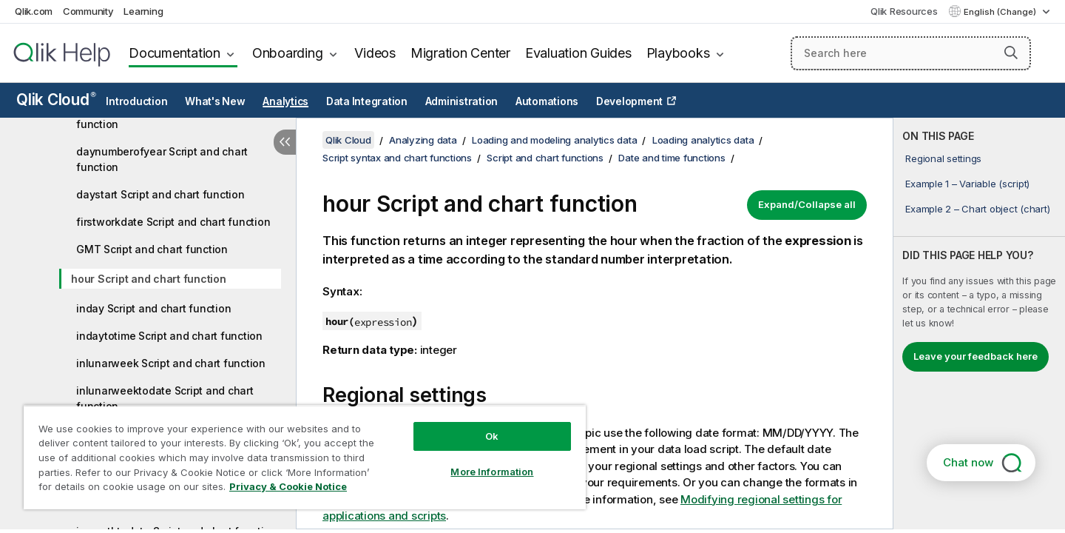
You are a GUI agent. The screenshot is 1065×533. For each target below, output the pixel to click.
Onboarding (287, 53)
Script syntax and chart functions (397, 158)
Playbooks (678, 53)
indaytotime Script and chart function (169, 335)
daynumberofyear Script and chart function (162, 159)
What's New (215, 101)
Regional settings (943, 158)
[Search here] (911, 53)
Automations (546, 101)
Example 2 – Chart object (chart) (977, 209)
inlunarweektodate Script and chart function (165, 398)
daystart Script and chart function (160, 194)
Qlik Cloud (56, 99)
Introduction (136, 101)
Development (629, 101)
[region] (305, 457)
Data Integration (367, 101)
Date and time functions (671, 158)
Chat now (968, 462)
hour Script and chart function (148, 278)
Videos (375, 53)
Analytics (285, 101)
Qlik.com (34, 11)
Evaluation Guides (578, 53)
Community (88, 11)
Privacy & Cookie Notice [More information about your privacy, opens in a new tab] (288, 486)
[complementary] (979, 323)
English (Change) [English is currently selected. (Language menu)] (1001, 12)
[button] (1011, 52)
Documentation (174, 53)
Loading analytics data (703, 140)
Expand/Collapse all (807, 204)
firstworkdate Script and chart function (173, 221)
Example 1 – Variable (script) (967, 184)
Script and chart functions (545, 158)
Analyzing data (423, 140)
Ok (491, 436)
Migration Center (460, 53)
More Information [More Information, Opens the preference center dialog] (491, 471)
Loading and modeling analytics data (554, 140)
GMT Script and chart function (152, 249)
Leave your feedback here (975, 356)
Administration (461, 101)
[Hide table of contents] (285, 142)
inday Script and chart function (153, 308)
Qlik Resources (904, 11)
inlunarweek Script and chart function (171, 363)
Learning (143, 11)
